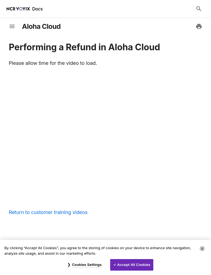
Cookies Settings (87, 264)
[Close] (202, 249)
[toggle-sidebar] (12, 26)
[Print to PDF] (198, 26)
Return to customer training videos (48, 212)
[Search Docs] (198, 8)
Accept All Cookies (133, 264)
